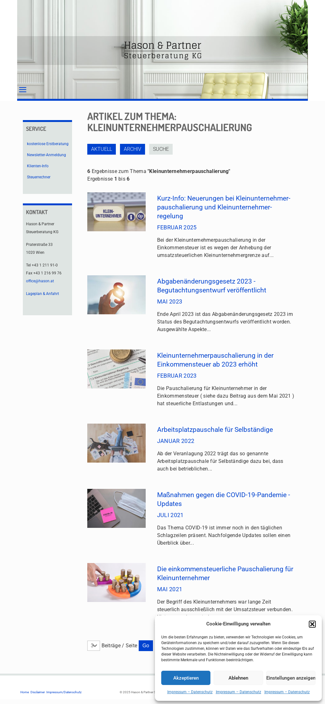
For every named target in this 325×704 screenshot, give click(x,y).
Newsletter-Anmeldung (46, 155)
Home (24, 692)
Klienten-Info (38, 166)
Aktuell (101, 149)
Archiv (132, 149)
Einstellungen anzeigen (290, 678)
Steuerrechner (38, 177)
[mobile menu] (22, 90)
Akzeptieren (186, 678)
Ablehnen (238, 678)
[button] (312, 624)
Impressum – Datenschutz (190, 692)
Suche (161, 149)
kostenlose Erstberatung (48, 144)
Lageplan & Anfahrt (42, 293)
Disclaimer (37, 692)
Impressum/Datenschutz (64, 692)
